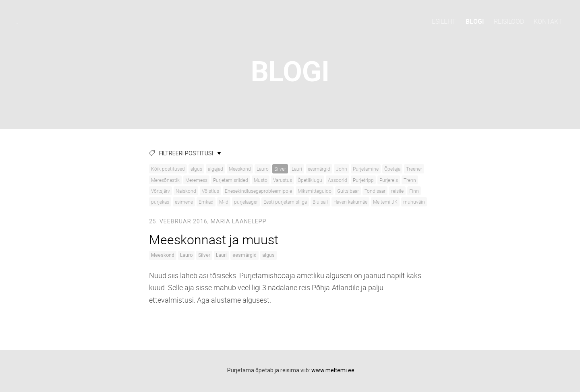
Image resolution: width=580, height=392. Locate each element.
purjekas (160, 201)
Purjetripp (363, 180)
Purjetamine (366, 168)
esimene (184, 201)
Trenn (410, 180)
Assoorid (337, 180)
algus (196, 168)
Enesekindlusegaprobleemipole (258, 191)
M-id (223, 201)
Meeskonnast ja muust (213, 239)
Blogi (475, 21)
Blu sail (320, 201)
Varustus (282, 180)
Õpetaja (392, 168)
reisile (397, 191)
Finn (414, 191)
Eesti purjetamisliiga (285, 201)
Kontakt (548, 21)
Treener (414, 168)
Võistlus (210, 191)
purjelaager (246, 201)
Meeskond (240, 168)
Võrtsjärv (160, 191)
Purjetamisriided (230, 180)
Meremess (196, 180)
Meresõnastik (165, 180)
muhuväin (414, 201)
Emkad (206, 201)
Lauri (297, 168)
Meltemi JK (385, 201)
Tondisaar (375, 191)
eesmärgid (319, 168)
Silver (280, 168)
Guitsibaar (348, 191)
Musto (260, 180)
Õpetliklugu (310, 180)
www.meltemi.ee (332, 370)
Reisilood (509, 21)
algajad (215, 168)
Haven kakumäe (350, 201)
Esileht (444, 21)
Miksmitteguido (314, 191)
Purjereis (388, 180)
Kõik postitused (168, 168)
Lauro (263, 168)
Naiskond (186, 191)
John (341, 168)
